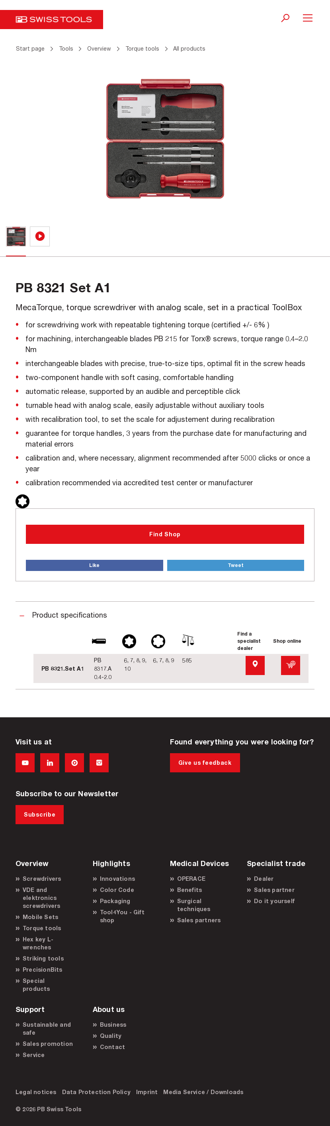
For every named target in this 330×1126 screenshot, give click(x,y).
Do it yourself (274, 901)
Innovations (117, 878)
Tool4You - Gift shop (122, 916)
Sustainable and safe (47, 1028)
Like (94, 565)
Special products (36, 984)
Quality (110, 1035)
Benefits (189, 889)
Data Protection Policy (96, 1092)
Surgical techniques (194, 905)
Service (34, 1054)
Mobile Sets (40, 916)
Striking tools (43, 958)
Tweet (236, 565)
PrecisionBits (42, 969)
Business (113, 1024)
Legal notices (36, 1092)
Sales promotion (48, 1043)
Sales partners (199, 920)
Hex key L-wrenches (38, 943)
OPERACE (191, 878)
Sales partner (274, 889)
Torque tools (42, 928)
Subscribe (39, 814)
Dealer (263, 878)
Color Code (117, 889)
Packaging (115, 901)
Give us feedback (205, 762)
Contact (112, 1046)
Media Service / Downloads (203, 1092)
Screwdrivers (42, 878)
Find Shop (165, 534)
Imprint (147, 1092)
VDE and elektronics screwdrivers (41, 897)
